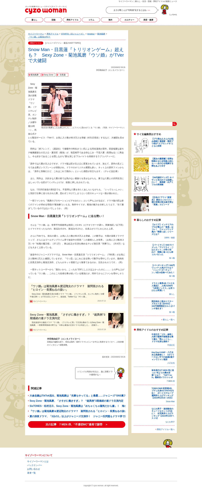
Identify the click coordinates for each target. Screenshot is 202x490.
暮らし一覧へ (169, 319)
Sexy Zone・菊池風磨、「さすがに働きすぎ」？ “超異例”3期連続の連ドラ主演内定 (67, 316)
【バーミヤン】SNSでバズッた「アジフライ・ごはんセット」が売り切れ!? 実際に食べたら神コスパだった (162, 249)
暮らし (34, 20)
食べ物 (172, 258)
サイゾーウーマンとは (37, 461)
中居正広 (171, 345)
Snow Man (170, 401)
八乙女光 (171, 363)
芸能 (53, 20)
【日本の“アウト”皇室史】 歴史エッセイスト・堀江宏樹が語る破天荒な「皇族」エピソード (163, 201)
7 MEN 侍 (171, 381)
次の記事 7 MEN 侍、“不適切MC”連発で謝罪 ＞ (77, 424)
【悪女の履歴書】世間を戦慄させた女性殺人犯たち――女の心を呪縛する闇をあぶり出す (162, 162)
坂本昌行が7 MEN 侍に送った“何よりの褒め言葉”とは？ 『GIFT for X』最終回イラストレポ (163, 374)
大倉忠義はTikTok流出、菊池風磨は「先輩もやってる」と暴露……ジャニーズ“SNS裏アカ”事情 (82, 395)
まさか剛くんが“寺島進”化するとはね (129, 10)
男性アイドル (72, 20)
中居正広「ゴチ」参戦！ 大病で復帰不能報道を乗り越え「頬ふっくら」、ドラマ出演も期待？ (163, 338)
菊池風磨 (35, 75)
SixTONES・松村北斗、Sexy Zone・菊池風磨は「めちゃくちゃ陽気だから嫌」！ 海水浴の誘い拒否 (85, 406)
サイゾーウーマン (46, 10)
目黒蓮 (63, 75)
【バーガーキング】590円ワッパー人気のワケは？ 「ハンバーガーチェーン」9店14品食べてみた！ (163, 269)
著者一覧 (31, 473)
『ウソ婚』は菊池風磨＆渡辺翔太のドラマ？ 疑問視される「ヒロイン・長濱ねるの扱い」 (67, 288)
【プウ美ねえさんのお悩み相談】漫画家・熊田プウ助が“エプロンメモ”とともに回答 (162, 142)
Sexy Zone (48, 75)
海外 (110, 20)
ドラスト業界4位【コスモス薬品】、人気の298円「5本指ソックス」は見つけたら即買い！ (163, 287)
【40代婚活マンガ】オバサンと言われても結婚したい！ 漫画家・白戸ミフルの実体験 (162, 181)
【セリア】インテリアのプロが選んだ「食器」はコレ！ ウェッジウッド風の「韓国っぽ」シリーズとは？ (162, 229)
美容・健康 (148, 20)
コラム (91, 20)
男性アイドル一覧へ (166, 429)
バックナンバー (34, 465)
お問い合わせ (33, 469)
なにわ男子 (170, 422)
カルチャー (129, 20)
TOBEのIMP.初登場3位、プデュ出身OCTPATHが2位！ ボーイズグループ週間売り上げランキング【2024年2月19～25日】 (163, 393)
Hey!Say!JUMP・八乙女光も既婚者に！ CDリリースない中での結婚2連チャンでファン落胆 (163, 356)
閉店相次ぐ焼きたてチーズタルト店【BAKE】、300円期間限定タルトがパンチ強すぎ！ (163, 305)
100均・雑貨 (169, 238)
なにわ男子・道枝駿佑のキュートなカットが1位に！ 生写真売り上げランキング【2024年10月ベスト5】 (163, 413)
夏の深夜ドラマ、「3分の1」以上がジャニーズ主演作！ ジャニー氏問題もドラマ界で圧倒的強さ (83, 416)
